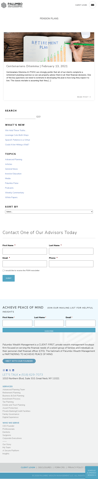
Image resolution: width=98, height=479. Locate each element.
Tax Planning (8, 401)
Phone (53, 258)
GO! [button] (38, 116)
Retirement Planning (11, 392)
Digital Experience (11, 417)
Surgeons (7, 435)
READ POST (84, 97)
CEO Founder (8, 426)
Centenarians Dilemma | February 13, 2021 (37, 66)
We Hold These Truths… (16, 130)
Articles (8, 164)
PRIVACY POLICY (75, 467)
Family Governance (11, 414)
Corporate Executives (12, 438)
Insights (6, 453)
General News (11, 169)
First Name (9, 245)
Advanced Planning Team (14, 389)
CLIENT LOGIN (81, 5)
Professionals (9, 429)
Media (7, 178)
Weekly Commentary (14, 192)
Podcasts (9, 188)
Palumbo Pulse (11, 183)
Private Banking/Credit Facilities (16, 411)
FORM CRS (60, 467)
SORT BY (11, 206)
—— (5, 441)
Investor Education (13, 173)
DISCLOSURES (45, 467)
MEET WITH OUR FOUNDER (19, 361)
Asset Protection (10, 408)
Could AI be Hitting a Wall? (17, 144)
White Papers (11, 197)
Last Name (55, 245)
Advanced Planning (13, 159)
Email (6, 258)
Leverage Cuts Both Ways (17, 135)
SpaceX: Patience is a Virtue (17, 139)
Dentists (6, 432)
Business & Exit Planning (13, 395)
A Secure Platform (11, 450)
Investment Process (11, 398)
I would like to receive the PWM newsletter (22, 270)
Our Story (7, 444)
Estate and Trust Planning (14, 405)
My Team (7, 447)
